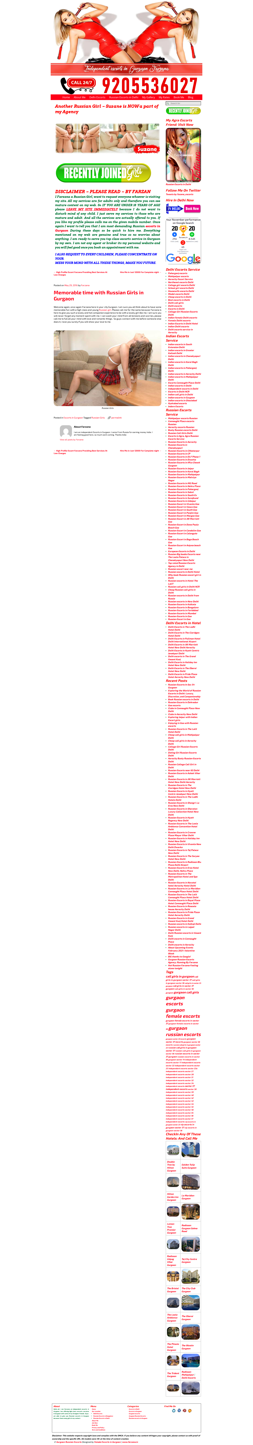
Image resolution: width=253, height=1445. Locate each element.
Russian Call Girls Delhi (180, 433)
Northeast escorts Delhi (180, 282)
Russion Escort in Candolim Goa (184, 530)
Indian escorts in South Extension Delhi (180, 346)
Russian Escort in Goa (179, 619)
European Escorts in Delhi (181, 551)
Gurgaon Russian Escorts (137, 1416)
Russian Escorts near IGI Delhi (183, 770)
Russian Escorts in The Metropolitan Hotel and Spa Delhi (182, 876)
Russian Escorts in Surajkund (183, 498)
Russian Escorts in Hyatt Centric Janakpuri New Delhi (183, 792)
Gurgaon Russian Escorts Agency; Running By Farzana (183, 961)
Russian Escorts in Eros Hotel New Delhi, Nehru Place (183, 869)
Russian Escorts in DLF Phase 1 (184, 456)
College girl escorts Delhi (181, 285)
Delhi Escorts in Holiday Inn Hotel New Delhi (182, 663)
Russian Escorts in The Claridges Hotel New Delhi (182, 786)
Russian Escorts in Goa (180, 616)
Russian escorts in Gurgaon (138, 1418)
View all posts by (71, 439)
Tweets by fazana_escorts (179, 194)
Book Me (179, 97)
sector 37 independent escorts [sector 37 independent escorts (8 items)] (180, 1087)
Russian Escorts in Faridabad (183, 610)
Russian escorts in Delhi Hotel (184, 571)
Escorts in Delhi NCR (178, 391)
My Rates (164, 97)
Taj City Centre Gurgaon (189, 1260)
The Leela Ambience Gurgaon (172, 1317)
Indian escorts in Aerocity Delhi (184, 373)
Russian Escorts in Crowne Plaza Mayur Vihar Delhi (182, 834)
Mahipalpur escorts (178, 276)
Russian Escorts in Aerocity (182, 441)
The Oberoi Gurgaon (187, 1317)
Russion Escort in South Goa (182, 509)
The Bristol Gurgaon (173, 1290)
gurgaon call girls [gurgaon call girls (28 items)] (186, 992)
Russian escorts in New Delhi (183, 601)
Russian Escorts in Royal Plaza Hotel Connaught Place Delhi (184, 901)
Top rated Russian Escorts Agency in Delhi (181, 564)
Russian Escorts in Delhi (123, 97)
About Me (80, 97)
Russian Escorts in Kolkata (182, 604)
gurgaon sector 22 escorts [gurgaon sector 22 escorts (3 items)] (176, 1039)
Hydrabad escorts (177, 403)
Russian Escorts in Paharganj (183, 489)
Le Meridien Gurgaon (188, 1197)
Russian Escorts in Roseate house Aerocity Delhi (182, 907)
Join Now (95, 1423)
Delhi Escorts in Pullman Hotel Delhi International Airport (184, 640)
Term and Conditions (98, 1430)
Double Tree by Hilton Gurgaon (171, 1166)
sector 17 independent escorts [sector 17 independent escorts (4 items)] (186, 1062)
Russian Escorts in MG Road (182, 483)
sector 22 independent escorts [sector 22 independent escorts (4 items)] (179, 1065)
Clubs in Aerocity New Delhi (182, 714)
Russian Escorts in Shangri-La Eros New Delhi (183, 804)
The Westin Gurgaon (187, 1347)
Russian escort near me (180, 569)
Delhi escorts (175, 305)
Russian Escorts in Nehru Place (184, 486)
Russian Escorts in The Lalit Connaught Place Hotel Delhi (183, 896)
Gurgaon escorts (134, 1413)
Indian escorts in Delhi (179, 385)
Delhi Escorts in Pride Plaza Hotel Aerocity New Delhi (182, 675)
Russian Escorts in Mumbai (182, 613)
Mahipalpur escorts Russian (182, 418)
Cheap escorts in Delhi (179, 296)
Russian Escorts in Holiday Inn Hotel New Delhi (183, 840)
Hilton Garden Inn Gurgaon (172, 1197)
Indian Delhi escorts (178, 326)
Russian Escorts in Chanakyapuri (177, 446)
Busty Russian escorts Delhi (182, 430)
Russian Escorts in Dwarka (182, 459)
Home (66, 97)
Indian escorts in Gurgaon (181, 397)
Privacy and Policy (98, 1427)
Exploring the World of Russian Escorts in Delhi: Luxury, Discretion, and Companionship (184, 693)
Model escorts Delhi (178, 294)
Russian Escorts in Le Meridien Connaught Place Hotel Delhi (184, 890)
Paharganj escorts (177, 273)
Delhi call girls (175, 302)
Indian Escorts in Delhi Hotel (183, 323)
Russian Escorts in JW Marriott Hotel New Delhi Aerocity (184, 780)
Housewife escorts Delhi (181, 291)
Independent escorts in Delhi (183, 388)
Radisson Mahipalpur (188, 1373)
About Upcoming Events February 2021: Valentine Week (181, 950)
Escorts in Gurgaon (73, 417)
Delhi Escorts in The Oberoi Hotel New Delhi (182, 669)
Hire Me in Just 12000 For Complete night (141, 272)
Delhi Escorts (97, 97)
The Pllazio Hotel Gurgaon (173, 1347)
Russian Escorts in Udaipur (182, 501)
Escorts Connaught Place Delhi (184, 382)
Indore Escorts (175, 406)
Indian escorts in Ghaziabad (182, 400)
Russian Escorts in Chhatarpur (183, 450)
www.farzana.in (130, 1442)
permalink (116, 417)
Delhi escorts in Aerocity (181, 944)
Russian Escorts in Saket (181, 492)
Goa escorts (174, 705)
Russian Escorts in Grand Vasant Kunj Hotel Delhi (181, 919)
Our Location (96, 1411)
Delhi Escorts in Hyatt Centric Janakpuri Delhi (183, 652)
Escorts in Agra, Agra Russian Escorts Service (183, 437)
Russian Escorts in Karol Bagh (183, 471)
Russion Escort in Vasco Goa (182, 506)
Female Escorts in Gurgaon (107, 1442)
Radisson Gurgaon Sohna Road (189, 1228)
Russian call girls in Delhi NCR (183, 586)
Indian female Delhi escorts (182, 317)
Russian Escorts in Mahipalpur (184, 474)
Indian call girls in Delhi (180, 394)
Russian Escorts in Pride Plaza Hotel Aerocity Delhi (184, 913)
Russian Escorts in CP (179, 453)
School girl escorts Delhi (181, 288)
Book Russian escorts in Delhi (183, 699)
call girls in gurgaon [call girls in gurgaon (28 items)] (180, 976)
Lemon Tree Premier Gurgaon (171, 1228)
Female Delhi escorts (179, 320)
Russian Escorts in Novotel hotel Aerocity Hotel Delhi (182, 884)
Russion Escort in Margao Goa (183, 515)
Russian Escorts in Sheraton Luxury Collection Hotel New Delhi (183, 811)
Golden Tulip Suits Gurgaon (189, 1166)
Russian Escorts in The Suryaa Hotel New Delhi (183, 857)
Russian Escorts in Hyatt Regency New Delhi (181, 819)
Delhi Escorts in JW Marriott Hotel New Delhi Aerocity (183, 646)
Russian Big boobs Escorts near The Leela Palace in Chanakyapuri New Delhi (184, 557)
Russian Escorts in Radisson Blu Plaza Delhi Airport (184, 863)
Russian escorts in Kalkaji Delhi (184, 923)
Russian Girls (98, 417)
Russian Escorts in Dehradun (183, 702)
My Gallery (148, 97)
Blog (190, 97)
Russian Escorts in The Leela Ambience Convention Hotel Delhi (183, 826)
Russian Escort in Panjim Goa (183, 512)
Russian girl (105, 309)
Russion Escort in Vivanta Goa (183, 504)
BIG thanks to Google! (179, 956)
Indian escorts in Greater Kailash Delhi (181, 351)
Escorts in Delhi (176, 308)
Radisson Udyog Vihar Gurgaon (172, 1260)
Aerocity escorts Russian (181, 427)
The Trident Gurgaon (173, 1374)
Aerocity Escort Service (180, 279)
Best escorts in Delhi (179, 299)
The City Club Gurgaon (188, 1290)
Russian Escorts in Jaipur (181, 468)
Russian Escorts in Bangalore (183, 607)
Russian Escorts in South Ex (182, 495)
